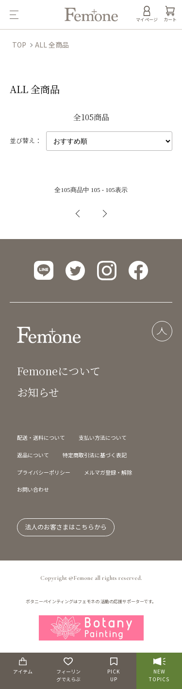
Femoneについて (58, 370)
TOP (19, 44)
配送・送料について (41, 437)
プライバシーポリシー (43, 472)
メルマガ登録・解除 (108, 472)
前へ (78, 213)
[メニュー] (32, 14)
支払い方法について (103, 437)
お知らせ (38, 392)
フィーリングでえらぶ (68, 670)
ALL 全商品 (52, 44)
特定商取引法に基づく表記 (95, 455)
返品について (33, 455)
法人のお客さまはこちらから (66, 526)
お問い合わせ (33, 489)
